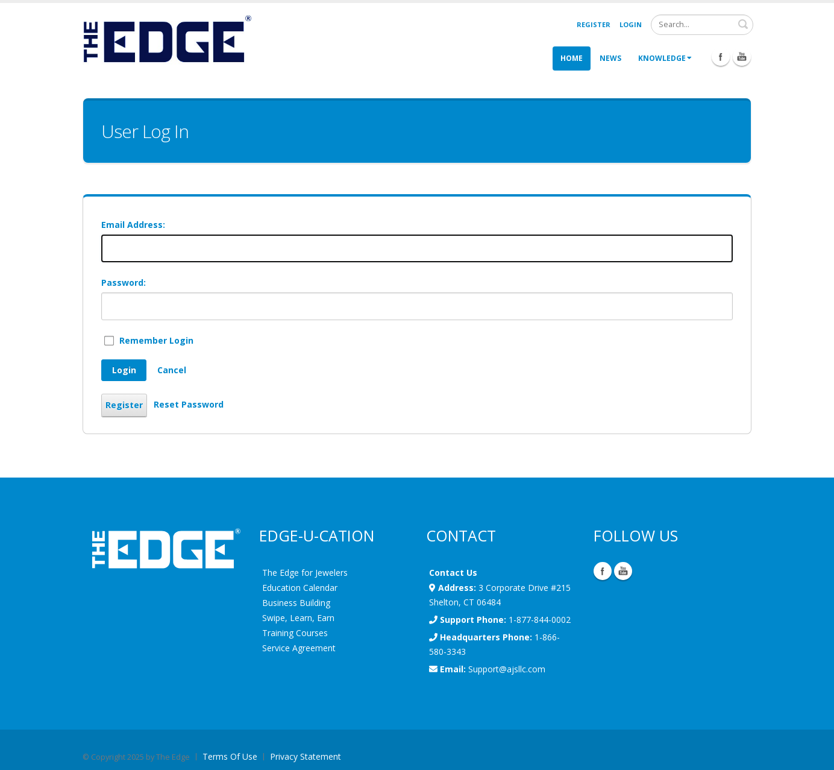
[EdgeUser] (167, 40)
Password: (123, 282)
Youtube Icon (742, 57)
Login (630, 24)
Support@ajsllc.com (506, 669)
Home (571, 58)
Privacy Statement (305, 756)
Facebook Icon (721, 57)
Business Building (296, 602)
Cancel (171, 370)
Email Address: (133, 224)
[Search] (702, 24)
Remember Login (156, 340)
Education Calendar (299, 587)
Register (593, 24)
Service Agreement (299, 648)
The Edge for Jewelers (305, 572)
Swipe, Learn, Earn (298, 617)
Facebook (603, 571)
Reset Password (189, 404)
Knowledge (665, 58)
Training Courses (295, 633)
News (610, 58)
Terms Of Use (229, 756)
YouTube (623, 571)
